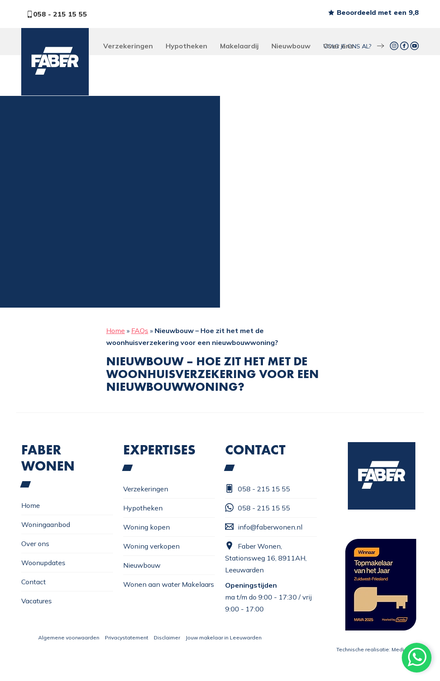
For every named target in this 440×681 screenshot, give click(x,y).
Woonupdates (43, 562)
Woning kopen (146, 527)
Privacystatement (126, 637)
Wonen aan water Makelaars (168, 584)
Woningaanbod (45, 524)
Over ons (338, 46)
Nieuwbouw (290, 46)
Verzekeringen (128, 46)
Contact (33, 581)
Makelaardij (239, 46)
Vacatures (36, 601)
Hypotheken (186, 46)
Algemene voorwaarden (68, 637)
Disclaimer (167, 637)
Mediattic (403, 649)
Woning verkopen (151, 546)
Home (115, 330)
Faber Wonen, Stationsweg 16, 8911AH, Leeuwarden (266, 557)
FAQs (139, 330)
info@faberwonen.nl (263, 526)
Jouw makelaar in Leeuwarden (224, 637)
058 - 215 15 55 (56, 14)
